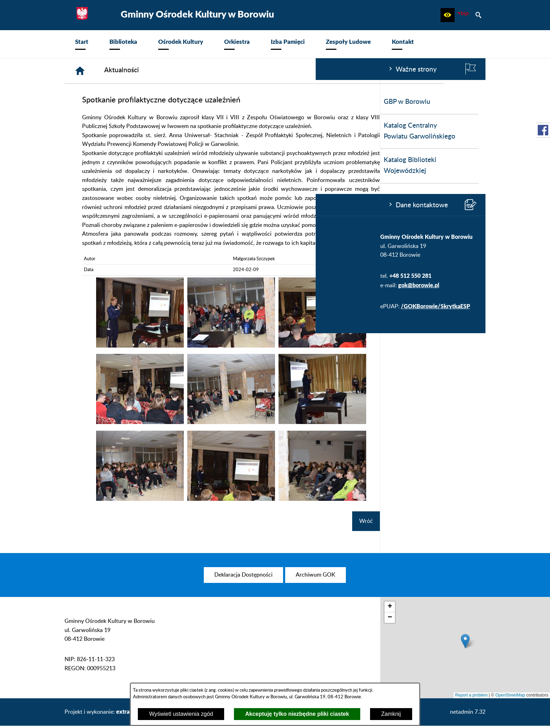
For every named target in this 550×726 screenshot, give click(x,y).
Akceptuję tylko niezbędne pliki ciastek (297, 714)
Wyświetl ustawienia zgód (181, 714)
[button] (448, 15)
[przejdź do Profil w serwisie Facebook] (543, 130)
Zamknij (391, 714)
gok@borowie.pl (102, 285)
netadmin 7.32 (467, 712)
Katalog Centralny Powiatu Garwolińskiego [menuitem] (104, 131)
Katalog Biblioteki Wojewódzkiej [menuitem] (94, 165)
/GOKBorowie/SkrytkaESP (119, 306)
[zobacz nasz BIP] (463, 15)
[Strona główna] (185, 70)
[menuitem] (82, 44)
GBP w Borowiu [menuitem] (91, 102)
